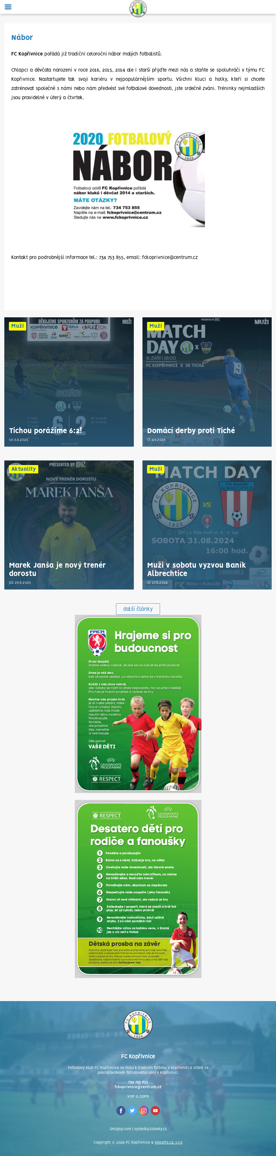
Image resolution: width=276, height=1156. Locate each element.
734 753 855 (138, 1082)
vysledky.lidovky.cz (150, 1129)
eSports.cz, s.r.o (168, 1143)
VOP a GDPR (138, 1097)
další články (138, 609)
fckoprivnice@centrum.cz (138, 1087)
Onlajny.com (120, 1129)
